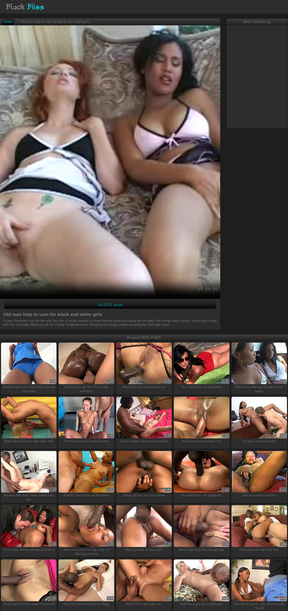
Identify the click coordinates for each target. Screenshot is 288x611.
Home (8, 22)
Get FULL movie (110, 305)
